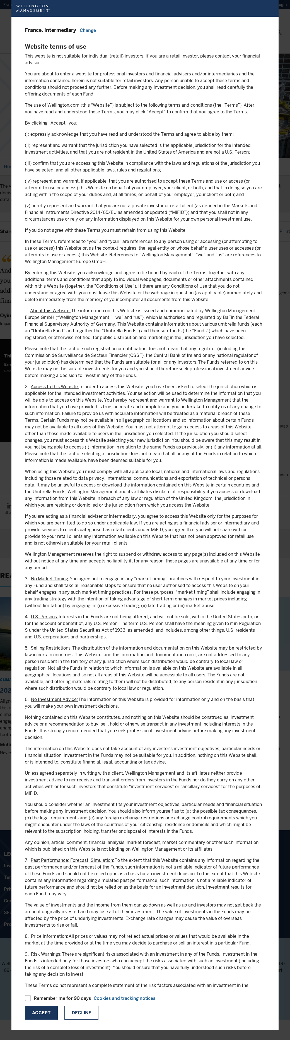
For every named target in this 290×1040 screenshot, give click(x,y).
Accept (41, 1012)
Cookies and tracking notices (124, 998)
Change (88, 30)
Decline (81, 1012)
